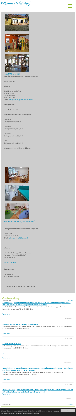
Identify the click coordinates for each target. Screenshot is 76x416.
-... (3, 353)
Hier (3, 372)
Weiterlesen (6, 314)
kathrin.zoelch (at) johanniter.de (18, 238)
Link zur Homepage (10, 262)
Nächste (70, 300)
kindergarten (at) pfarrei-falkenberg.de (21, 99)
